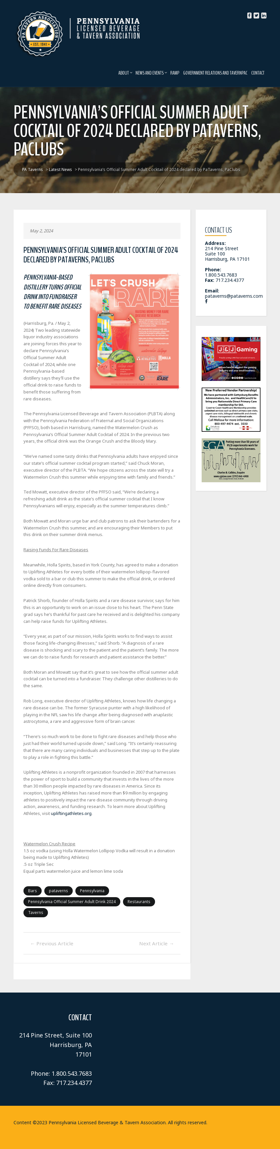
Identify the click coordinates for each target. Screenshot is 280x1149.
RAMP (177, 73)
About (128, 73)
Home (208, 1137)
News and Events (154, 73)
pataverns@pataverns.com (235, 290)
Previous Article (49, 925)
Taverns (167, 894)
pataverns (56, 884)
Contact (260, 73)
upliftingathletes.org (41, 806)
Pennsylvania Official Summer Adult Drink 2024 (69, 894)
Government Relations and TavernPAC (217, 73)
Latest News (235, 1137)
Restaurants (136, 894)
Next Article (157, 925)
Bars (30, 884)
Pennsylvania (90, 884)
